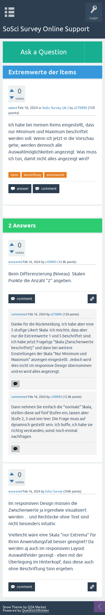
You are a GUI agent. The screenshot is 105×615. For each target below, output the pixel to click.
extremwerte (55, 175)
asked (12, 108)
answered (15, 262)
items (14, 175)
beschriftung (32, 175)
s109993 (51, 262)
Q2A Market (37, 607)
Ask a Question (43, 52)
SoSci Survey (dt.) (55, 108)
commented (19, 314)
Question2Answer (35, 610)
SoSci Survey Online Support (46, 29)
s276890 (80, 108)
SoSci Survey (53, 491)
